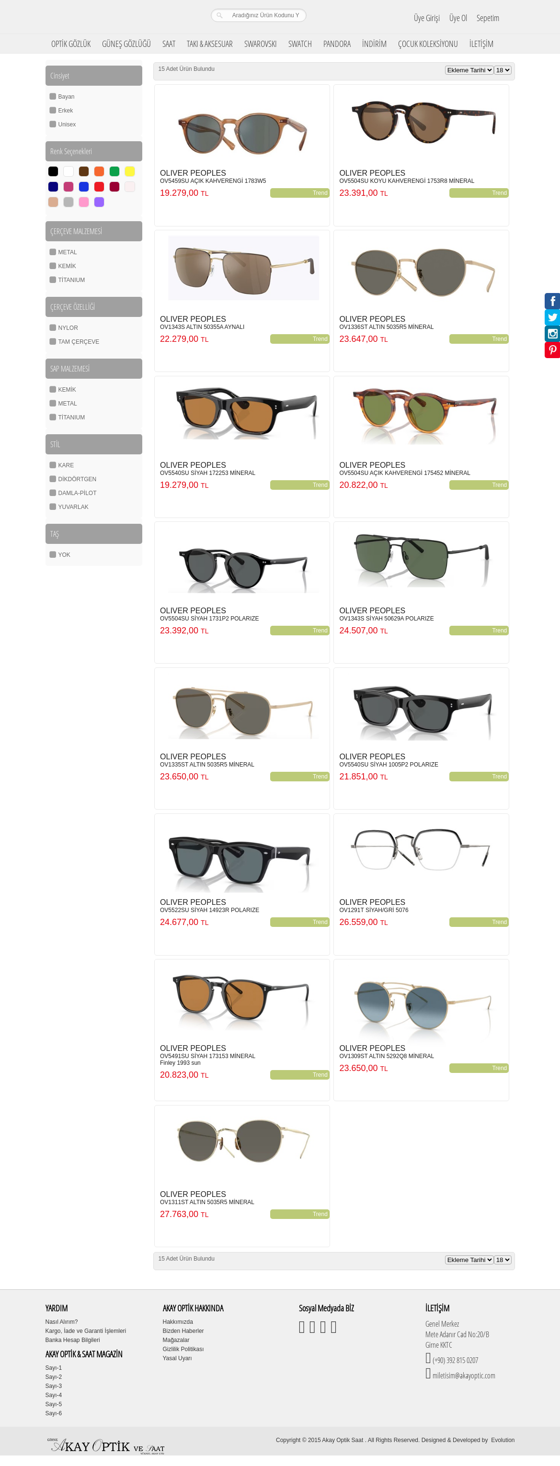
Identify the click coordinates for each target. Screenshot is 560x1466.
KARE (66, 465)
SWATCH (300, 43)
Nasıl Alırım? (62, 1322)
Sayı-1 (54, 1368)
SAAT (168, 43)
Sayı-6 (54, 1413)
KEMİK (67, 266)
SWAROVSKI (260, 43)
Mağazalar (176, 1340)
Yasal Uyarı (177, 1358)
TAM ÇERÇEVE (79, 341)
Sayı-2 (54, 1377)
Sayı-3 (54, 1386)
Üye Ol (458, 17)
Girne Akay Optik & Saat (107, 17)
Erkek (65, 110)
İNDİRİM (374, 43)
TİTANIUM (71, 280)
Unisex (67, 124)
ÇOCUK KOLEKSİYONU (428, 43)
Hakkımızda (178, 1322)
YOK (64, 555)
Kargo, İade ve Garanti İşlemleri (86, 1331)
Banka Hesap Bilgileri (73, 1340)
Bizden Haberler (183, 1331)
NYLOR (68, 328)
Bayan (66, 96)
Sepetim (488, 17)
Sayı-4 (54, 1395)
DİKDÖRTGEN (77, 479)
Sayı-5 (54, 1404)
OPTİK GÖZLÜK (71, 43)
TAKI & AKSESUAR (210, 43)
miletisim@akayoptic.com (463, 1375)
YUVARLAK (73, 507)
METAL (67, 252)
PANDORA (337, 43)
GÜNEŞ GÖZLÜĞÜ (126, 43)
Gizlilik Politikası (183, 1349)
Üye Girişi (427, 17)
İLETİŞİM (481, 43)
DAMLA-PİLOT (77, 493)
